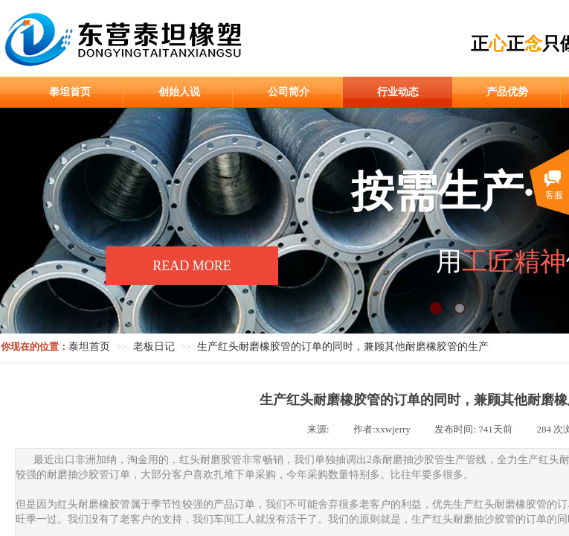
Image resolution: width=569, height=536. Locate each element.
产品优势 (507, 92)
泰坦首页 (70, 92)
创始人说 (179, 92)
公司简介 (288, 92)
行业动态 (398, 92)
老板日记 (154, 346)
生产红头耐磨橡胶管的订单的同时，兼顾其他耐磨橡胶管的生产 (343, 346)
